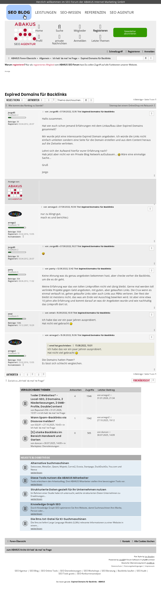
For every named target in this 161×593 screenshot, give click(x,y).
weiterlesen (36, 472)
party (10, 269)
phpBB (121, 559)
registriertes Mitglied (43, 64)
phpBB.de (150, 563)
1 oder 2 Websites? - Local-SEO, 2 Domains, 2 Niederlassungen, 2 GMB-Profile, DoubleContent (48, 401)
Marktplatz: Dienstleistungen (45, 446)
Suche (59, 28)
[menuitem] (147, 51)
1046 (19, 323)
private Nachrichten (59, 39)
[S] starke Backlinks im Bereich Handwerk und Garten (46, 435)
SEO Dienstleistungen (70, 570)
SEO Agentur (122, 12)
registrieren (18, 64)
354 (18, 279)
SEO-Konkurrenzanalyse (89, 573)
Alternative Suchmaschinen (50, 463)
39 (18, 121)
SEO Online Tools (49, 570)
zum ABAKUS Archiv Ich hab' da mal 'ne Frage (29, 549)
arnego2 (12, 222)
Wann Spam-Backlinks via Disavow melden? (48, 419)
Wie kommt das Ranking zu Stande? (26, 105)
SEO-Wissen (70, 12)
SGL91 (38, 424)
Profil (39, 38)
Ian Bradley (149, 556)
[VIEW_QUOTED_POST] (73, 345)
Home (39, 28)
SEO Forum (72, 2)
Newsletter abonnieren (130, 32)
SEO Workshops (91, 570)
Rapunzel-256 (41, 409)
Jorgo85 (11, 112)
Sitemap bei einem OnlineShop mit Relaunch (132, 105)
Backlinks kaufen (126, 570)
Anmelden (80, 38)
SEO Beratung (108, 570)
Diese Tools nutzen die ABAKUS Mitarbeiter (59, 478)
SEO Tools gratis (67, 573)
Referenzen (95, 12)
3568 (19, 231)
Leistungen (45, 12)
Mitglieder (80, 28)
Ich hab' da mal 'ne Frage (53, 412)
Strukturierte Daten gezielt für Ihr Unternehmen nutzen (68, 489)
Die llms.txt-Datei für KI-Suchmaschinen (58, 519)
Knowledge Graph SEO (46, 504)
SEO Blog (34, 570)
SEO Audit (141, 570)
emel (10, 314)
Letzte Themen (100, 38)
